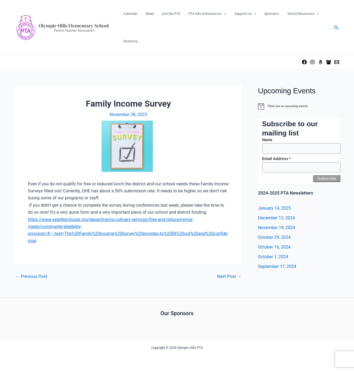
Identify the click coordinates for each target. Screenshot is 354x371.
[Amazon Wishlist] (320, 62)
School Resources (291, 14)
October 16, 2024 (274, 247)
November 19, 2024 (277, 227)
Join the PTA (167, 13)
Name (267, 140)
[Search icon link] (336, 27)
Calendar (130, 13)
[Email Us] (336, 62)
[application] (217, 14)
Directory (130, 41)
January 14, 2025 (274, 208)
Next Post (229, 276)
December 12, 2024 (276, 217)
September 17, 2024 (277, 266)
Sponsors (262, 13)
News (147, 13)
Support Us (237, 14)
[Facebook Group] (328, 62)
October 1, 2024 (273, 256)
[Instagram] (312, 62)
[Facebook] (304, 62)
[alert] (298, 106)
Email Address (276, 158)
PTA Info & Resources (201, 14)
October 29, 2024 (274, 237)
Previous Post (32, 276)
